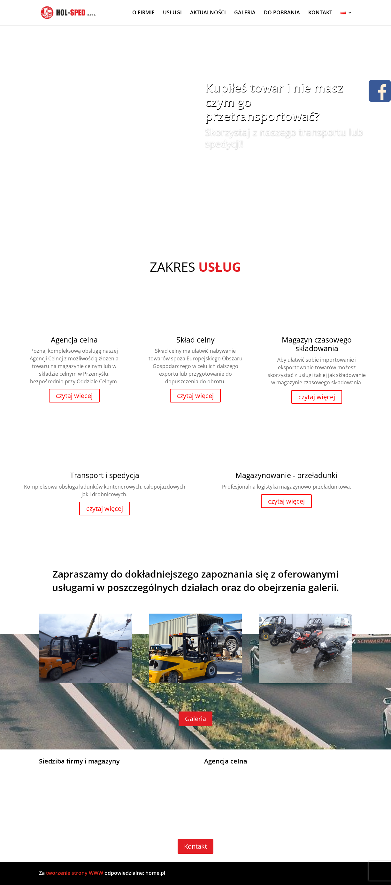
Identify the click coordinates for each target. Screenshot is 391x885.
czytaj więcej (74, 395)
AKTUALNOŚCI (208, 13)
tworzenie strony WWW (75, 872)
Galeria (195, 718)
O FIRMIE (143, 13)
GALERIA (245, 13)
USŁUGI (172, 13)
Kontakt (195, 846)
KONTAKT (320, 13)
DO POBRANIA (282, 13)
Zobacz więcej (232, 163)
